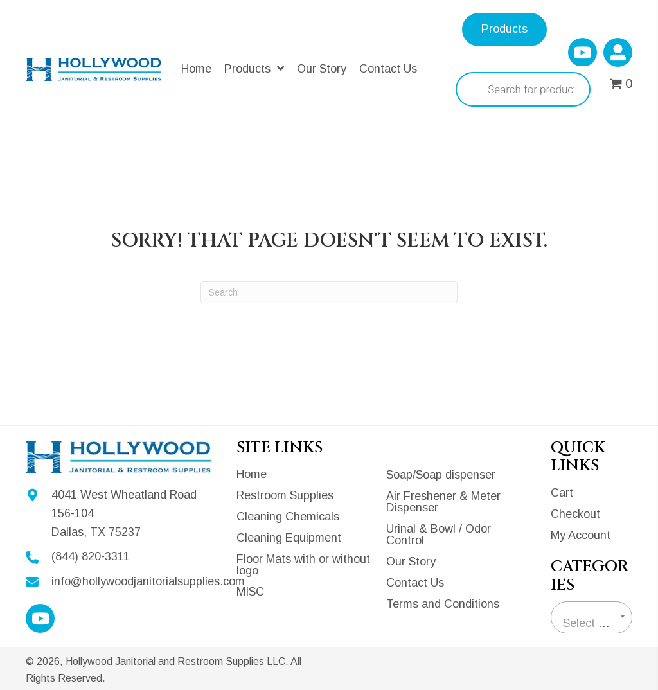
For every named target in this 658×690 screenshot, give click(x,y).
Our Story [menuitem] (411, 561)
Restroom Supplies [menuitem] (284, 495)
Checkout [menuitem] (575, 514)
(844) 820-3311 (90, 556)
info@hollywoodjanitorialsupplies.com (148, 581)
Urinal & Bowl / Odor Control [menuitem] (438, 534)
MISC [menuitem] (250, 591)
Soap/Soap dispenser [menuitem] (440, 474)
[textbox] (591, 623)
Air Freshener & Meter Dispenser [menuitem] (443, 502)
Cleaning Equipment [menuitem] (288, 537)
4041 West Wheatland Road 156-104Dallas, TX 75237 (124, 513)
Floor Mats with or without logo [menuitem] (303, 565)
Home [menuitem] (251, 474)
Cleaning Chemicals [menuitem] (287, 516)
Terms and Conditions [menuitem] (442, 603)
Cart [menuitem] (562, 492)
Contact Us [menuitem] (415, 582)
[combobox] (591, 617)
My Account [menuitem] (580, 535)
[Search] (329, 292)
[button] (582, 52)
